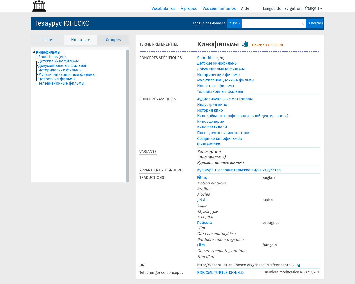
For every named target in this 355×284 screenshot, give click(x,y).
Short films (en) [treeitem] (52, 57)
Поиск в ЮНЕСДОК (267, 45)
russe (235, 23)
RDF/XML (205, 272)
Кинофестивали (212, 127)
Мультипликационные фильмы (225, 80)
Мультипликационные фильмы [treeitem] (67, 74)
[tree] (80, 116)
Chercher (316, 23)
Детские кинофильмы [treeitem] (58, 61)
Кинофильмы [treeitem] (48, 52)
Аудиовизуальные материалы (225, 99)
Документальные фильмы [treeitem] (62, 65)
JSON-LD (236, 272)
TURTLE (221, 272)
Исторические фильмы (218, 74)
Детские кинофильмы (217, 63)
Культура (205, 170)
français (313, 8)
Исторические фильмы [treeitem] (60, 70)
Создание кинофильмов (219, 138)
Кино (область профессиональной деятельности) (242, 115)
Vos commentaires (220, 8)
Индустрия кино (212, 104)
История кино (210, 110)
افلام (201, 200)
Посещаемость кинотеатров (223, 132)
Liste (47, 39)
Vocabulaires (164, 8)
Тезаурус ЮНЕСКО (62, 23)
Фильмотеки (208, 144)
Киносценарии (211, 121)
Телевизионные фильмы (220, 91)
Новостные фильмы (215, 85)
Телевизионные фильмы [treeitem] (61, 83)
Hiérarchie (80, 39)
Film (201, 245)
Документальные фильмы (221, 69)
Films (202, 177)
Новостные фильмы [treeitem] (56, 79)
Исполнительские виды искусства (249, 170)
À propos (189, 8)
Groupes (113, 39)
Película (204, 222)
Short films (206, 57)
